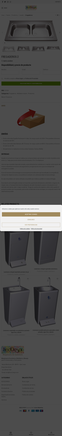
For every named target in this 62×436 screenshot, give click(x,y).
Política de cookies (25, 228)
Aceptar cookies (31, 214)
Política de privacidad (36, 228)
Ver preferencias (31, 225)
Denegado (31, 219)
